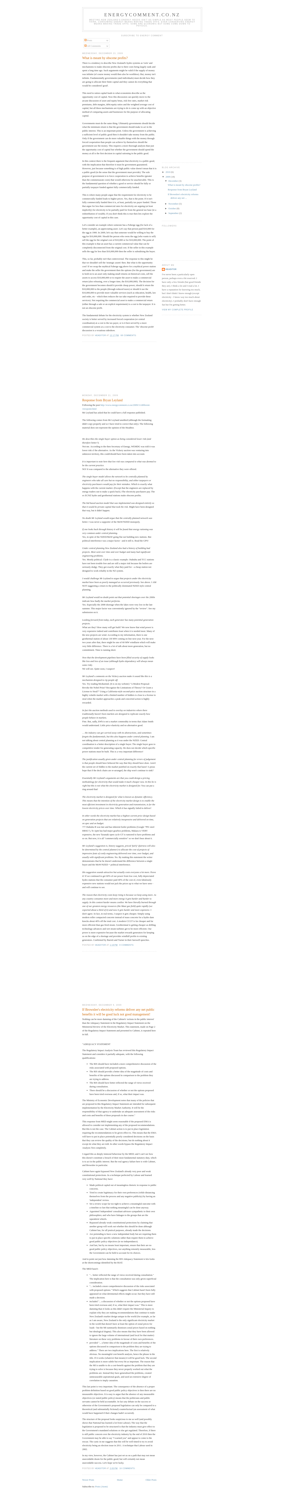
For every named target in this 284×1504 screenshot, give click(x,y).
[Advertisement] (109, 368)
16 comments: (127, 1468)
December (173, 181)
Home (120, 1479)
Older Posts (151, 1479)
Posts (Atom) (101, 1486)
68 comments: (129, 335)
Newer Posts (88, 1479)
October (172, 208)
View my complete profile (177, 310)
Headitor (171, 269)
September (173, 213)
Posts (88, 40)
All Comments (92, 46)
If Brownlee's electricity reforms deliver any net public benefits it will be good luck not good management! (118, 1012)
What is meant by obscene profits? (105, 58)
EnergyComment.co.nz (142, 14)
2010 (168, 172)
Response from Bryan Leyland (102, 400)
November (173, 203)
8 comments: (127, 945)
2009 (168, 176)
